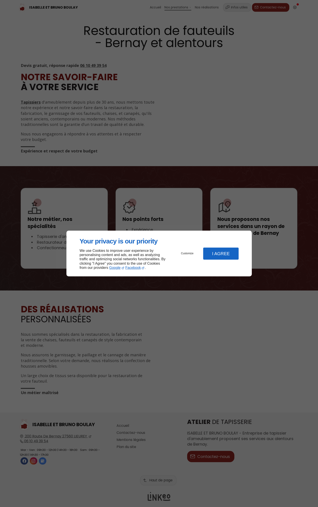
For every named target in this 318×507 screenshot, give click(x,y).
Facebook (133, 268)
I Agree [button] (221, 253)
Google (115, 268)
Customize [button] (187, 253)
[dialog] (159, 253)
